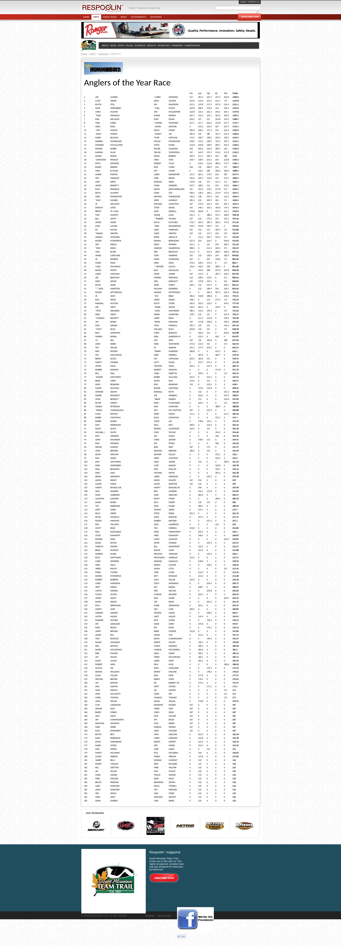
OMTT (93, 54)
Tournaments (138, 17)
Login (243, 2)
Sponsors (156, 17)
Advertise (149, 915)
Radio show (109, 17)
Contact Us (253, 2)
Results (151, 45)
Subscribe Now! (250, 17)
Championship (192, 45)
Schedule (140, 45)
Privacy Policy (164, 915)
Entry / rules (125, 45)
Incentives (164, 45)
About (105, 45)
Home (86, 17)
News (124, 17)
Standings (177, 45)
